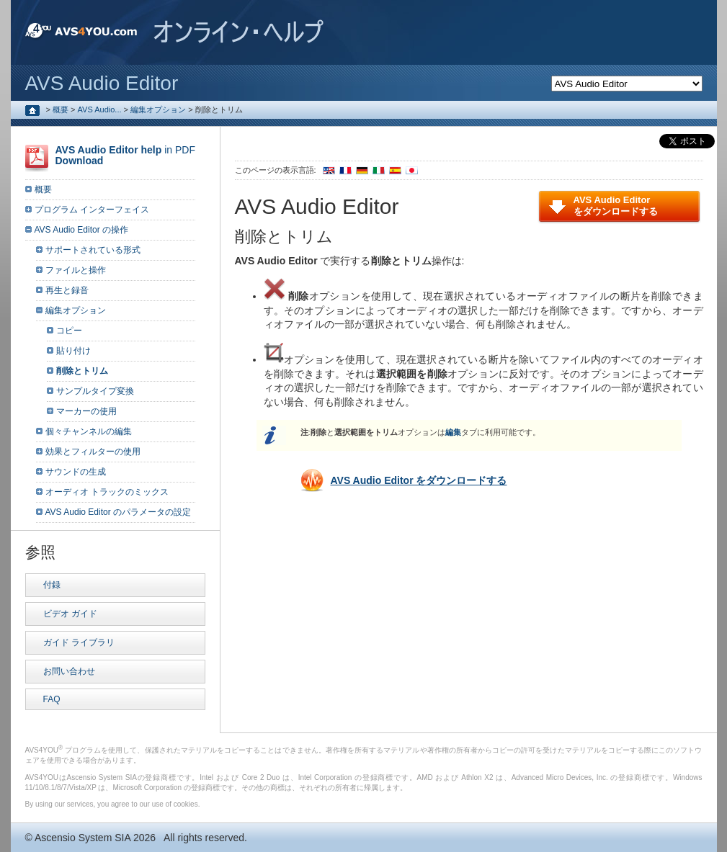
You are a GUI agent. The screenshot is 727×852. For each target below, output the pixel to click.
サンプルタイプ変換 (95, 391)
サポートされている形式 (93, 250)
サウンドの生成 (75, 472)
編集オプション (158, 109)
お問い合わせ (69, 671)
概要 (60, 109)
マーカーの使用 (86, 411)
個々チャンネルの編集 (88, 431)
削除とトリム (82, 371)
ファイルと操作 (75, 270)
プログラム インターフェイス (92, 210)
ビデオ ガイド (70, 614)
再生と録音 (67, 290)
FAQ (52, 699)
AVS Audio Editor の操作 (82, 230)
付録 (52, 585)
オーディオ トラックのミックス (107, 492)
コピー (69, 331)
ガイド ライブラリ (79, 642)
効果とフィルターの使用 (93, 452)
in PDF (125, 155)
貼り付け (73, 351)
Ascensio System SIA (82, 837)
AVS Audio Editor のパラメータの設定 (118, 512)
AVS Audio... (100, 109)
